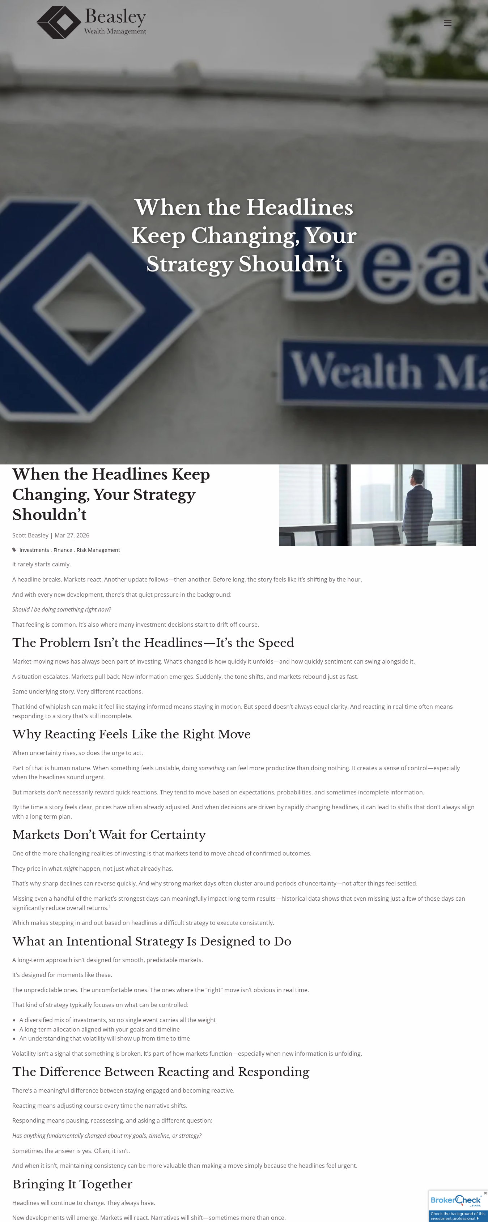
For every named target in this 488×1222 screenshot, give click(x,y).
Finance (63, 549)
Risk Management (98, 549)
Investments (34, 549)
